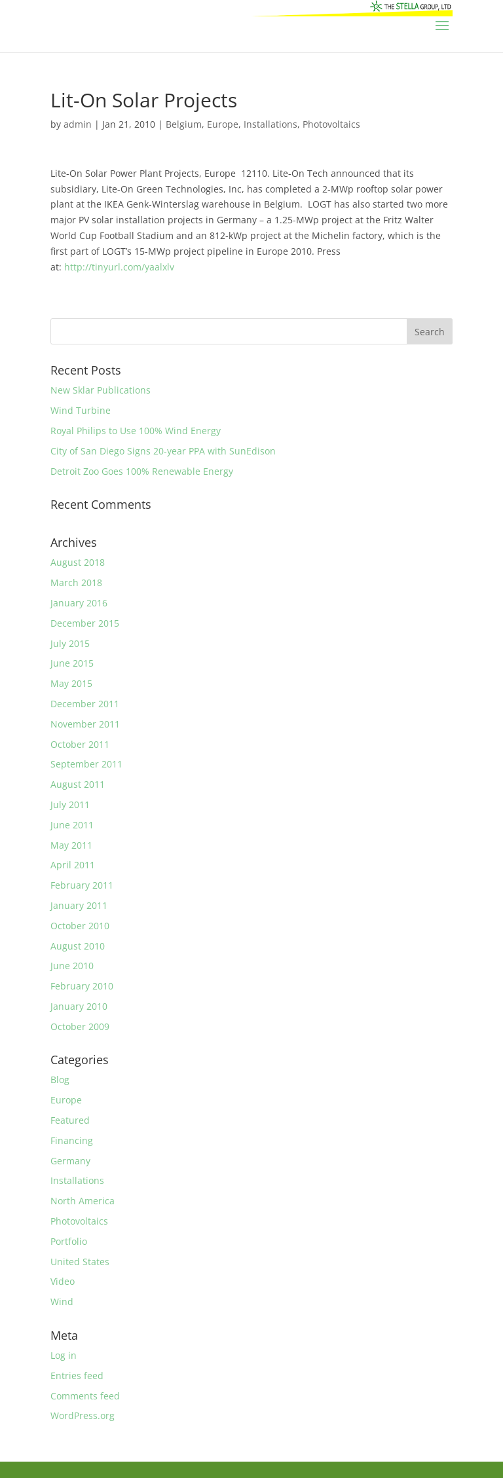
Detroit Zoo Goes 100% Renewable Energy (141, 471)
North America (82, 1200)
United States (79, 1261)
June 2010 (72, 965)
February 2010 (81, 986)
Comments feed (85, 1396)
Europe (222, 124)
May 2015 (71, 683)
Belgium (184, 124)
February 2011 (81, 885)
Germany (70, 1161)
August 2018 (77, 562)
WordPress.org (82, 1415)
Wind (61, 1301)
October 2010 (79, 925)
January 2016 (78, 603)
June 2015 (72, 663)
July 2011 (70, 804)
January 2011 (78, 905)
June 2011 (72, 825)
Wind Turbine (80, 410)
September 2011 (86, 764)
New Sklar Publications (100, 390)
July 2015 (70, 643)
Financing (71, 1140)
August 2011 (77, 784)
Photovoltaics (331, 124)
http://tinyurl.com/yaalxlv (119, 267)
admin (78, 124)
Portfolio (68, 1241)
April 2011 (72, 865)
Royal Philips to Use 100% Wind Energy (135, 430)
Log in (63, 1355)
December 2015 (84, 623)
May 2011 (71, 845)
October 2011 (79, 744)
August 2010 (77, 946)
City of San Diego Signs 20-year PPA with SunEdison (163, 451)
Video (62, 1281)
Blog (59, 1079)
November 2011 (85, 724)
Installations (270, 124)
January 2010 (78, 1006)
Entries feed (76, 1375)
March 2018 (76, 582)
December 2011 (84, 703)
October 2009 (79, 1026)
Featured (70, 1120)
